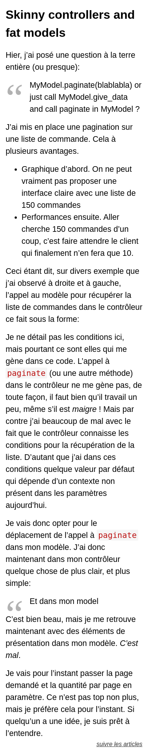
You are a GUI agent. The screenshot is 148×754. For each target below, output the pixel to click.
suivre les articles (119, 744)
